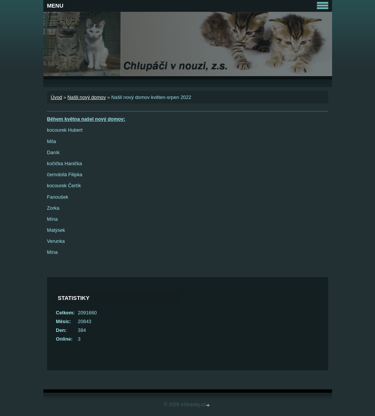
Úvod (56, 97)
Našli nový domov (87, 97)
